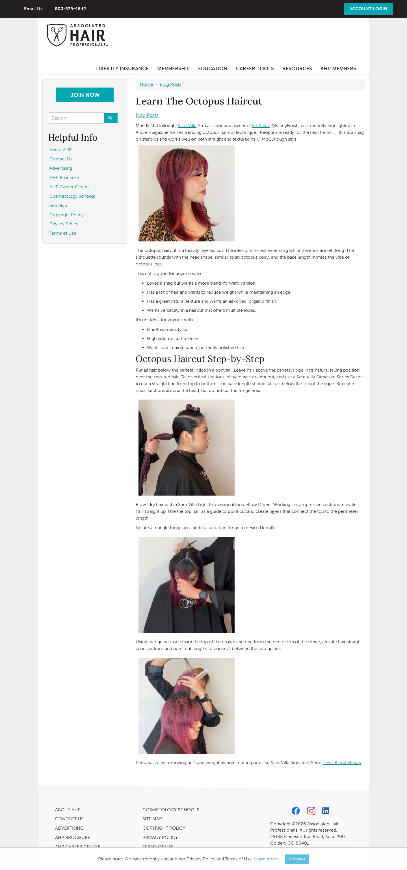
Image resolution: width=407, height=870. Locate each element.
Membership (173, 69)
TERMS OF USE (158, 846)
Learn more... (267, 859)
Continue (297, 859)
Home (146, 84)
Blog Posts (170, 84)
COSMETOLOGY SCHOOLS (170, 809)
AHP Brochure (64, 177)
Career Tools (255, 69)
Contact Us (60, 159)
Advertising (60, 168)
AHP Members (338, 69)
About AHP (60, 149)
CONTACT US (69, 818)
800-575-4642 (70, 8)
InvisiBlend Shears (342, 762)
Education (213, 69)
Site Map (58, 205)
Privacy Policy (63, 223)
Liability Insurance (122, 69)
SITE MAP (152, 818)
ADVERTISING (69, 828)
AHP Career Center (69, 186)
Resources (297, 69)
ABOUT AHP (68, 809)
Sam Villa (187, 125)
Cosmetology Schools (72, 196)
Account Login (368, 8)
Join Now (84, 94)
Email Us (33, 8)
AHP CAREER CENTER (78, 846)
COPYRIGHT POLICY (163, 828)
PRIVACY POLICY (160, 837)
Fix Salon (261, 125)
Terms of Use (62, 233)
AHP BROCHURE (72, 837)
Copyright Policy (66, 214)
